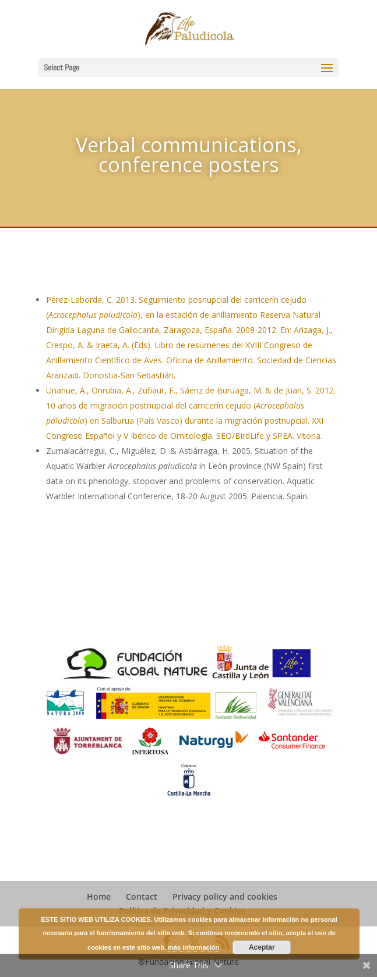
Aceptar (262, 947)
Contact (141, 896)
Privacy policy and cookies (224, 896)
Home (99, 896)
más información (193, 947)
